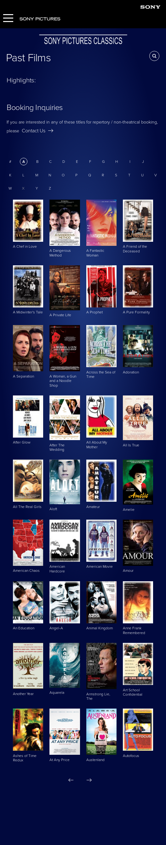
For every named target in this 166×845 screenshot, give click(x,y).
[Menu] (8, 18)
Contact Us (37, 131)
